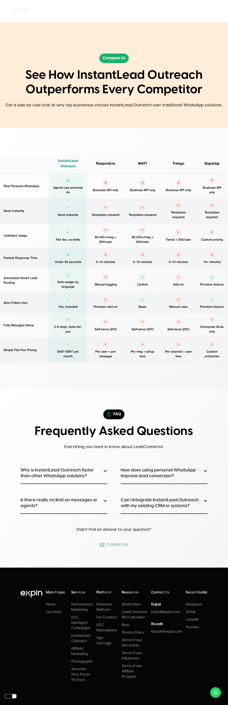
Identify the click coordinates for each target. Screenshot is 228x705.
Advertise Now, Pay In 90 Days (80, 674)
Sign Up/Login (103, 640)
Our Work (54, 612)
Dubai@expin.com (165, 612)
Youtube (192, 627)
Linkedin (192, 620)
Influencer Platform (104, 607)
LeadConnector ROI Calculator (135, 614)
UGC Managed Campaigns (80, 623)
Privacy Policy (133, 633)
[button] (95, 11)
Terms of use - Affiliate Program (133, 671)
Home (50, 604)
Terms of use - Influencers (133, 655)
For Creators (106, 617)
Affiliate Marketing (79, 651)
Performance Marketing (82, 607)
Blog (125, 625)
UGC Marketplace (106, 627)
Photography (82, 662)
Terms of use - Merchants (133, 642)
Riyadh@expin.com (166, 632)
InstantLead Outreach (80, 638)
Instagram (194, 604)
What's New (131, 604)
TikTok (191, 612)
